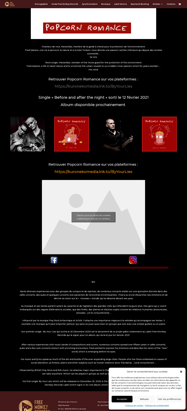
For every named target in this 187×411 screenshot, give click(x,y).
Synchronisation (89, 4)
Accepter (122, 399)
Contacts (171, 4)
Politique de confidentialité (157, 405)
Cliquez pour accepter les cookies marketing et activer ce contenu (93, 217)
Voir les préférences (169, 399)
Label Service (120, 4)
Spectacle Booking (140, 4)
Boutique (105, 4)
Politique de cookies (134, 405)
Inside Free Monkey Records (64, 4)
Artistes (156, 4)
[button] (181, 371)
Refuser (144, 399)
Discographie (41, 4)
